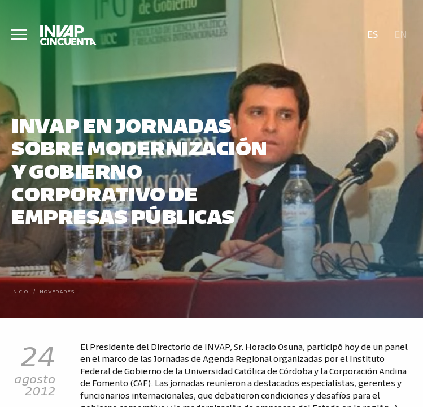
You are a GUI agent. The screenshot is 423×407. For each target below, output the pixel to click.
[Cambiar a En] (401, 33)
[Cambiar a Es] (372, 33)
